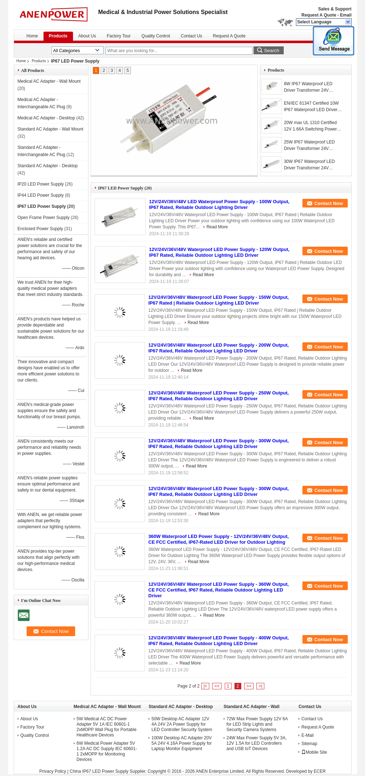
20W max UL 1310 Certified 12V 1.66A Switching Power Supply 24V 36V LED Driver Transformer (310, 126)
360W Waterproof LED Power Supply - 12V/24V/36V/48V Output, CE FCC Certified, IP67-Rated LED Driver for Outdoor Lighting (219, 539)
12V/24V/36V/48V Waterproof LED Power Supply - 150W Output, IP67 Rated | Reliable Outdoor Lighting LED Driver (219, 300)
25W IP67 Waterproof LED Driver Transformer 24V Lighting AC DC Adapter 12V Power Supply (311, 146)
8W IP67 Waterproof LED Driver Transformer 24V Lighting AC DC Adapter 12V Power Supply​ (311, 87)
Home (32, 35)
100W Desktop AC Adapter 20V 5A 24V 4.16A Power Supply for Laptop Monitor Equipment (181, 743)
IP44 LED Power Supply (41, 195)
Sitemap (309, 743)
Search (271, 50)
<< (216, 686)
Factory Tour (119, 35)
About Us (87, 35)
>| (260, 686)
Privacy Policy (52, 771)
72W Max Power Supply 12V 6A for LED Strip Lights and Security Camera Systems (257, 724)
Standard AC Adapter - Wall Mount (50, 129)
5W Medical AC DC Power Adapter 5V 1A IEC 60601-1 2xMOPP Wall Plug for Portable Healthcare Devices (107, 727)
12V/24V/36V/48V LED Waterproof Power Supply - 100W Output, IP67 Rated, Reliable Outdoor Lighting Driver (219, 204)
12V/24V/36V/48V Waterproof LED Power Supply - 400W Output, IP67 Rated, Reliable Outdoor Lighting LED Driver (219, 640)
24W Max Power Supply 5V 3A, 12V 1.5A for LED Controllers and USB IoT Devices (257, 743)
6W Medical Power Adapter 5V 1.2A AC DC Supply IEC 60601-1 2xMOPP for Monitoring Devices (107, 751)
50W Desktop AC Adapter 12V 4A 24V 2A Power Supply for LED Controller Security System (181, 724)
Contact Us (191, 35)
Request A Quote (318, 15)
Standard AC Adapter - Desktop (48, 165)
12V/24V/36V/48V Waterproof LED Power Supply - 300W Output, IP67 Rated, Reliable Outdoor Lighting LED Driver (219, 443)
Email (345, 15)
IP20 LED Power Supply (41, 184)
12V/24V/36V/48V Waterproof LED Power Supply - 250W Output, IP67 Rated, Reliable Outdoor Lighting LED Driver (219, 395)
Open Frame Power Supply (44, 217)
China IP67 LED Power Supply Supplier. (109, 771)
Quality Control (155, 35)
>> (248, 686)
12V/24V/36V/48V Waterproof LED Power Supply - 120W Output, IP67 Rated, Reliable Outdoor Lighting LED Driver (219, 252)
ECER (319, 771)
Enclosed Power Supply (40, 228)
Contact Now (328, 203)
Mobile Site (314, 752)
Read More (217, 226)
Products (58, 35)
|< (205, 686)
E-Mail (307, 735)
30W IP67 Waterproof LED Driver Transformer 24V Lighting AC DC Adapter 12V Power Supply (311, 165)
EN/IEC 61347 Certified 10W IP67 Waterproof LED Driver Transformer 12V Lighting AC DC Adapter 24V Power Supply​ (313, 107)
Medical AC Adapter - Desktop (46, 117)
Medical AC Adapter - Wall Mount (49, 81)
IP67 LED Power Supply (42, 206)
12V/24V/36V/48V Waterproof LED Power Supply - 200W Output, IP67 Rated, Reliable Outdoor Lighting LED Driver (219, 347)
